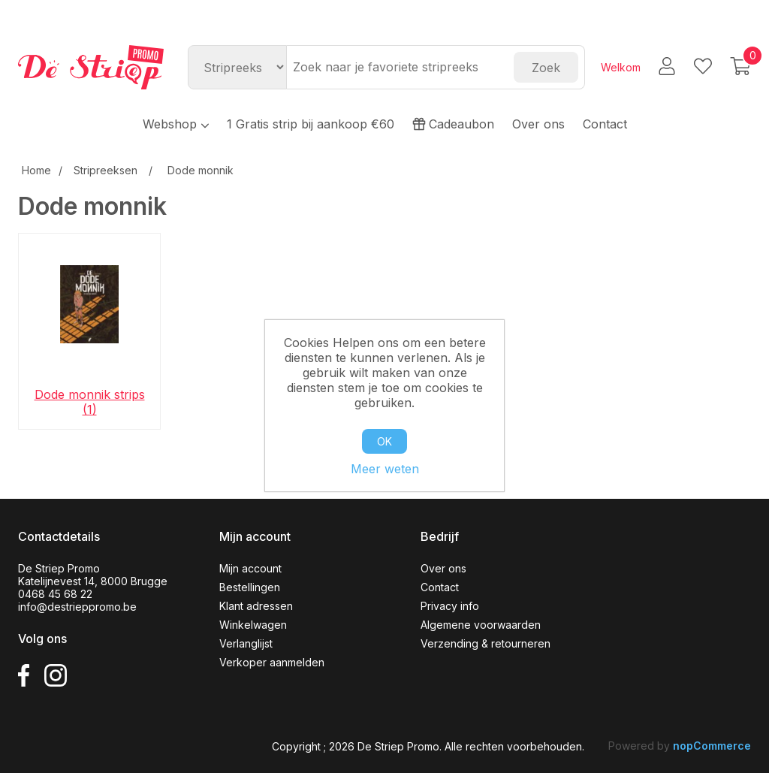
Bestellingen (249, 587)
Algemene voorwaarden (481, 624)
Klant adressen (256, 605)
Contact (605, 123)
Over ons (538, 123)
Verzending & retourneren (485, 643)
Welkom (621, 67)
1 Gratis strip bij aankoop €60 (310, 123)
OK (384, 441)
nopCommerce (712, 745)
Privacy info (450, 605)
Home (36, 170)
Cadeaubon (453, 123)
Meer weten (385, 468)
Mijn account (250, 568)
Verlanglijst (246, 643)
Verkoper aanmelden (271, 662)
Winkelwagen (253, 624)
